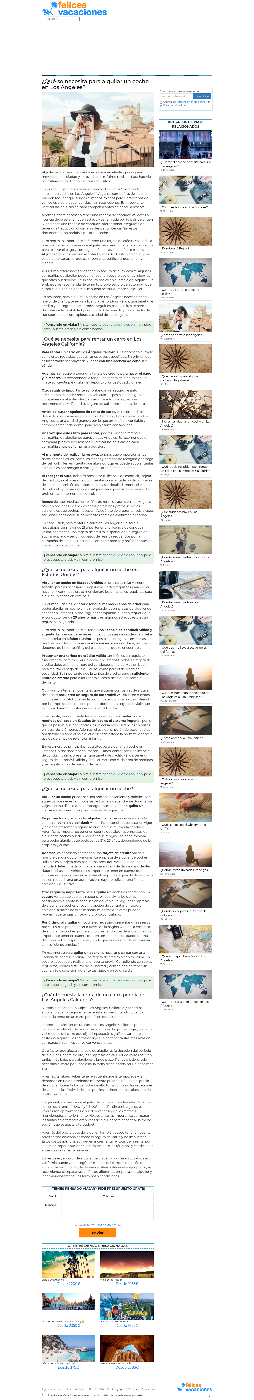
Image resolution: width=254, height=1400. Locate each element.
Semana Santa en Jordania (115, 1363)
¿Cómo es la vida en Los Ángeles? (184, 207)
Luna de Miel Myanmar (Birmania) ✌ (63, 1321)
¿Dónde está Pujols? (174, 248)
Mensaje (50, 1205)
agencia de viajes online (121, 325)
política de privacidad (173, 105)
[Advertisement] (127, 48)
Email (52, 1196)
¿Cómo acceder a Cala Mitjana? (182, 738)
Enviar (98, 1233)
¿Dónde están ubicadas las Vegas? (184, 870)
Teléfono (109, 1196)
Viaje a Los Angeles (53, 1279)
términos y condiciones (105, 1224)
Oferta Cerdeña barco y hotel (58, 1363)
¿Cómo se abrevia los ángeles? (182, 335)
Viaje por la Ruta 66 (111, 1279)
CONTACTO (102, 1389)
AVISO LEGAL (83, 1389)
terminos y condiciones (191, 101)
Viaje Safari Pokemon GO (114, 1321)
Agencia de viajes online (57, 1389)
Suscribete (202, 96)
